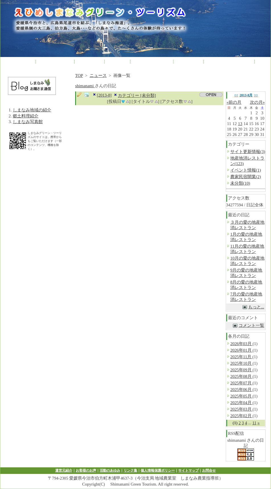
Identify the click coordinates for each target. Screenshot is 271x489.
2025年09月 (241, 370)
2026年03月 (241, 343)
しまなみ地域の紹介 (32, 110)
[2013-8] (104, 95)
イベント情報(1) (245, 170)
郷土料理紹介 (25, 116)
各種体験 (89, 61)
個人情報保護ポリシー (158, 470)
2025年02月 (241, 415)
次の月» (257, 102)
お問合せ (209, 470)
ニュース (98, 75)
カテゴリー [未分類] (137, 95)
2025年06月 (241, 389)
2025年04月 (241, 402)
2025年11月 (241, 356)
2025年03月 (241, 409)
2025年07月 (241, 383)
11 (254, 423)
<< (236, 95)
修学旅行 (188, 61)
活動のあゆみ (110, 470)
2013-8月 (246, 95)
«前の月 (234, 102)
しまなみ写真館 (28, 121)
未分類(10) (240, 183)
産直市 (117, 61)
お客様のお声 (86, 470)
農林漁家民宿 (55, 61)
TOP (79, 75)
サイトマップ (188, 470)
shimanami (85, 85)
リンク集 (130, 470)
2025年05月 (241, 396)
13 (240, 123)
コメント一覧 (251, 325)
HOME (22, 61)
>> (256, 95)
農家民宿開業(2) (245, 176)
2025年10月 (241, 363)
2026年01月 (241, 350)
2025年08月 (241, 376)
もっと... (256, 307)
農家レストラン (152, 61)
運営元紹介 (63, 470)
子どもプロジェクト (229, 61)
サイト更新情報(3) (247, 151)
